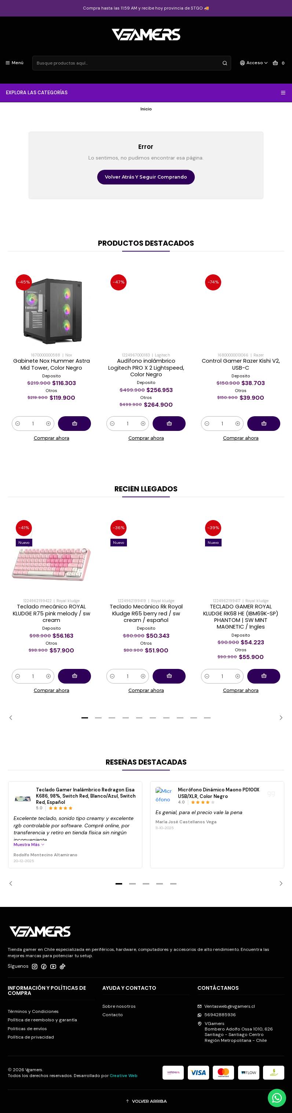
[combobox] (131, 63)
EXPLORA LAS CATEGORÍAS (146, 93)
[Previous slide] (13, 718)
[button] (84, 718)
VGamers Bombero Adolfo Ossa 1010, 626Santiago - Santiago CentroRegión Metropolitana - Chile (235, 1032)
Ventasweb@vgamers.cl (226, 1006)
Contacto (112, 1015)
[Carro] (279, 63)
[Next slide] (278, 718)
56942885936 (216, 1015)
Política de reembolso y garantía (42, 1020)
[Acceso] (254, 63)
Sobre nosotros (119, 1006)
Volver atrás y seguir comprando (146, 177)
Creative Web (124, 1075)
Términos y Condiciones (33, 1011)
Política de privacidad (31, 1037)
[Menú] (14, 63)
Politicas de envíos (27, 1029)
